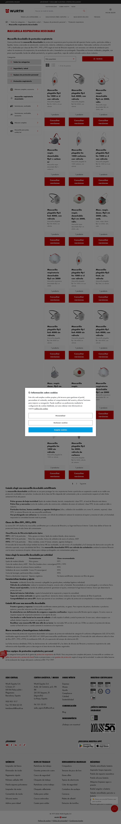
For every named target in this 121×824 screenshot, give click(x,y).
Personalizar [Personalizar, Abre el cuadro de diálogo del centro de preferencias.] (60, 416)
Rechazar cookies (60, 423)
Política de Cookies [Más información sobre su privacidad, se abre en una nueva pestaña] (41, 409)
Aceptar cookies (60, 430)
